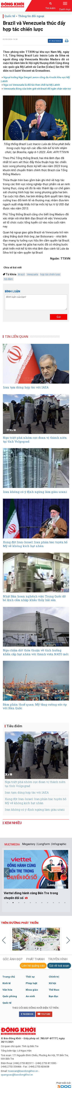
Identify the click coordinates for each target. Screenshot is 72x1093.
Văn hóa (7, 989)
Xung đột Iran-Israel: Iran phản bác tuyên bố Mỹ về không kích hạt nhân (35, 801)
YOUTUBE (44, 1014)
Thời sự (30, 976)
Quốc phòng (9, 996)
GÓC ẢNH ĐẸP (12, 959)
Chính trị (54, 976)
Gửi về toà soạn (59, 965)
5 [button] (30, 903)
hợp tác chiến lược (50, 274)
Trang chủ (8, 976)
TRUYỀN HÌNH (57, 959)
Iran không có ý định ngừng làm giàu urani (35, 809)
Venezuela (32, 274)
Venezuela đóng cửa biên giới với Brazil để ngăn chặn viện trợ (37, 88)
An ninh (30, 996)
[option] (36, 875)
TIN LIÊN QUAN (16, 336)
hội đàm (8, 279)
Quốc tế (9, 16)
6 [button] (36, 903)
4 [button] (24, 903)
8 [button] (48, 903)
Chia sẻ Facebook (55, 41)
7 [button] (42, 903)
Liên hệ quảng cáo (33, 965)
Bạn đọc (53, 996)
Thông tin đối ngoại (31, 16)
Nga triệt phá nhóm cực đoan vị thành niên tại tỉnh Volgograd (35, 784)
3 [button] (19, 903)
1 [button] (7, 903)
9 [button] (53, 903)
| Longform (43, 844)
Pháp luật (31, 983)
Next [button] (65, 872)
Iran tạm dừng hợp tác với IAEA (27, 792)
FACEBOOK (27, 1014)
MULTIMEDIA (12, 844)
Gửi (59, 316)
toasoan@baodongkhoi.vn (23, 1071)
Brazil (21, 274)
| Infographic (58, 844)
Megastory (28, 844)
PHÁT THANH (35, 959)
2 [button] (13, 903)
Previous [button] (7, 872)
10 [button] (59, 903)
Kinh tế (6, 983)
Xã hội (52, 983)
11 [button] (65, 903)
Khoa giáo (32, 989)
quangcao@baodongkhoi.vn (17, 1074)
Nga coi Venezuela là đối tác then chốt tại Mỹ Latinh (31, 84)
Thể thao (54, 989)
